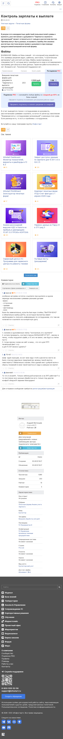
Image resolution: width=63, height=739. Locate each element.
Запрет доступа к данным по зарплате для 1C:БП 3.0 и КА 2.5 (47, 159)
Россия (21, 548)
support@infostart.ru (11, 691)
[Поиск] (8, 3)
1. (2, 293)
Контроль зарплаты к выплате (27, 16)
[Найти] (59, 587)
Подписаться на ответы (11, 284)
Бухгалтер (22, 513)
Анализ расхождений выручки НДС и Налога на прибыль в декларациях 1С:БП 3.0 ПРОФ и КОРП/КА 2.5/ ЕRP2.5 (15, 230)
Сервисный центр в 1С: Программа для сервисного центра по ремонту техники (15, 261)
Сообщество (7, 653)
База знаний (10, 597)
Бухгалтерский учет (26, 566)
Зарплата (22, 507)
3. (2, 355)
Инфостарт (37, 124)
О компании (7, 650)
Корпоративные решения (17, 613)
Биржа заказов (12, 638)
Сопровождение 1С (14, 609)
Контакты (6, 666)
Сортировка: (14, 288)
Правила (5, 659)
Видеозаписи (11, 633)
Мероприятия (11, 629)
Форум (8, 642)
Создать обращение (13, 696)
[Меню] (3, 3)
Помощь (5, 661)
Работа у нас (7, 664)
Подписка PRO (8, 656)
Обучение (9, 617)
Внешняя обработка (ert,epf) (29, 519)
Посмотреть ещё (30, 275)
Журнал (9, 593)
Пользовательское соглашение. (15, 707)
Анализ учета (37, 504)
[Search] (31, 587)
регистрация (38, 389)
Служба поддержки (14, 672)
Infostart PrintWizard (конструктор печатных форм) (13, 193)
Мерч (7, 646)
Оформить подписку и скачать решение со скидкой (31, 104)
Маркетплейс (11, 621)
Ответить (11, 325)
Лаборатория (11, 601)
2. (2, 330)
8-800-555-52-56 (10, 688)
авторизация (49, 389)
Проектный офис (13, 625)
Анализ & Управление (15, 605)
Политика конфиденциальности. (41, 707)
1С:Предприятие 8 (25, 525)
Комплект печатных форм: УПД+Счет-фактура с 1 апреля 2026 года (46, 193)
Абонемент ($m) (25, 572)
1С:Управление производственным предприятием (26, 533)
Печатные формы (25, 504)
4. (3, 373)
